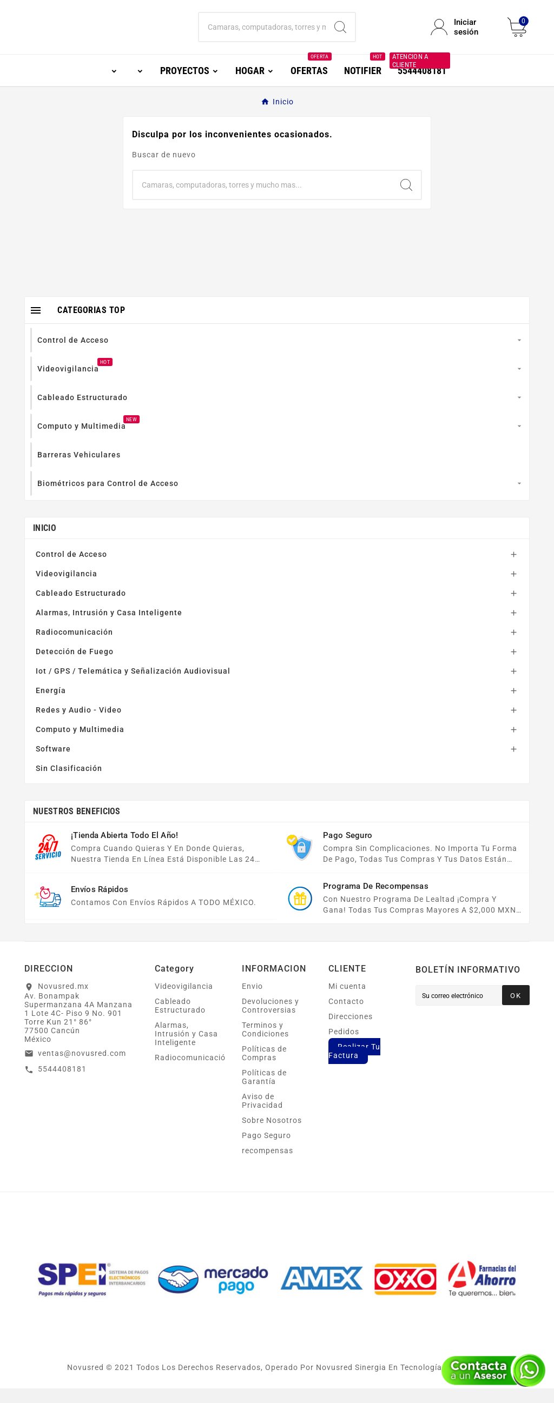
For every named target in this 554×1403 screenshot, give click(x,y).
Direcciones (350, 1031)
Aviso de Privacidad (262, 1115)
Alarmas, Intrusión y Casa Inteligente (109, 627)
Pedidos (343, 1046)
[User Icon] (462, 34)
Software (53, 763)
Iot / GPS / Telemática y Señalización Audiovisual (133, 685)
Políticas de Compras (264, 1067)
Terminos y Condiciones (265, 1044)
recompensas (267, 1165)
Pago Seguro (266, 1150)
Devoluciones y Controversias (270, 1020)
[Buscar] (262, 35)
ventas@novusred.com (82, 1067)
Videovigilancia (66, 588)
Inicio (44, 542)
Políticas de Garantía (264, 1091)
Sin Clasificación (69, 783)
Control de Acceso (71, 568)
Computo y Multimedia (80, 744)
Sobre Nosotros (272, 1135)
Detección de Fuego (75, 666)
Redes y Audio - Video (79, 724)
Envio (252, 1000)
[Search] (340, 35)
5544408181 (62, 1083)
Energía (51, 705)
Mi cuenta (347, 1000)
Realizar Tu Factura (354, 1065)
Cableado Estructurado (81, 607)
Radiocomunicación (74, 646)
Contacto (346, 1016)
